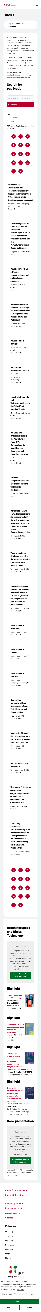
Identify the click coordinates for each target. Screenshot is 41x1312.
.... (13, 171)
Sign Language (13, 1208)
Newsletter (9, 1245)
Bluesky (9, 1232)
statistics (18, 1294)
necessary (7, 1294)
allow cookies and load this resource (20, 975)
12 (28, 163)
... (20, 136)
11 (21, 163)
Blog (7, 1253)
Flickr (8, 1258)
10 (14, 163)
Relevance (14, 117)
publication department (16, 75)
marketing (30, 1294)
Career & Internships (16, 1190)
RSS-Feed (9, 1249)
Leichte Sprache (14, 1203)
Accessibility (12, 1213)
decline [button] (29, 1308)
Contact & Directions (16, 1195)
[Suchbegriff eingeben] (20, 98)
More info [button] (20, 1290)
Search (12, 104)
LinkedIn (9, 1240)
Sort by (9, 115)
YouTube (9, 1236)
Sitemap (10, 1217)
